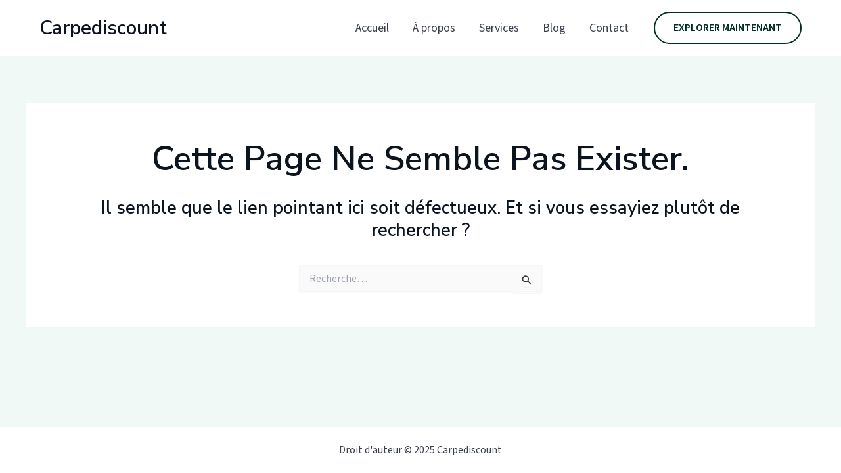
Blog (554, 28)
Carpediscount (103, 27)
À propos (434, 28)
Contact (609, 28)
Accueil (372, 28)
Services (499, 28)
